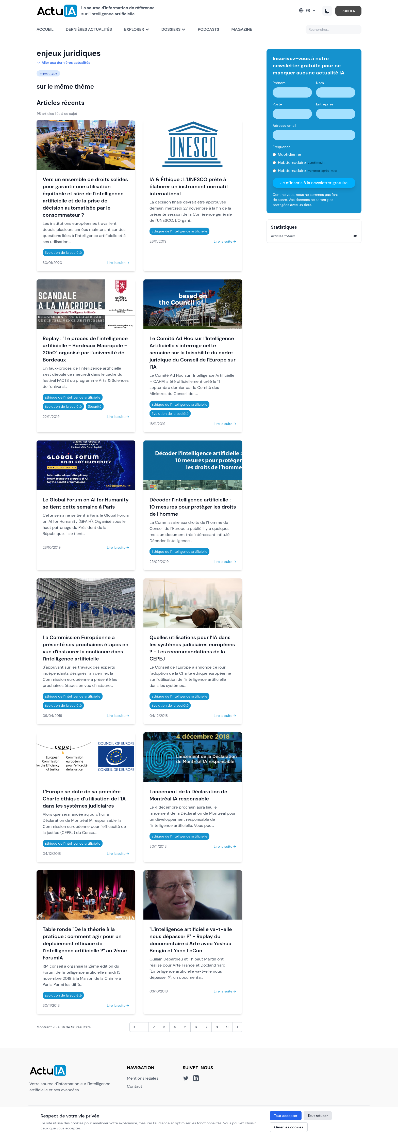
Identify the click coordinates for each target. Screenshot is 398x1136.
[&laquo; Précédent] (134, 1027)
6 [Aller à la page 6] (196, 1027)
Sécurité (95, 406)
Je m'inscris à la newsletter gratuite (314, 182)
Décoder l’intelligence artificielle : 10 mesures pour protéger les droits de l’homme (193, 506)
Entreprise (324, 104)
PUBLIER (348, 11)
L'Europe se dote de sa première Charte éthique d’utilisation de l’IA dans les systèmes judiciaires (84, 798)
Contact (134, 1086)
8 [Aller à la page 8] (217, 1027)
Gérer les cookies (288, 1127)
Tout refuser (318, 1115)
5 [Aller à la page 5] (185, 1027)
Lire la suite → (118, 262)
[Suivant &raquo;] (237, 1027)
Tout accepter (285, 1115)
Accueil (45, 29)
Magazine (241, 29)
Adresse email (284, 125)
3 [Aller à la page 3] (164, 1027)
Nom (320, 83)
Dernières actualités (89, 29)
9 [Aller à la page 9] (227, 1027)
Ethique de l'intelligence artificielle (179, 231)
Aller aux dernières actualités (63, 62)
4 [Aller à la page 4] (175, 1027)
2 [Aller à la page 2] (154, 1027)
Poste (277, 104)
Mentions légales (142, 1078)
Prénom (279, 83)
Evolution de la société (63, 252)
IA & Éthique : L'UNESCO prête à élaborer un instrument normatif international (189, 186)
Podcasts (208, 29)
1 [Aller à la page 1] (143, 1027)
